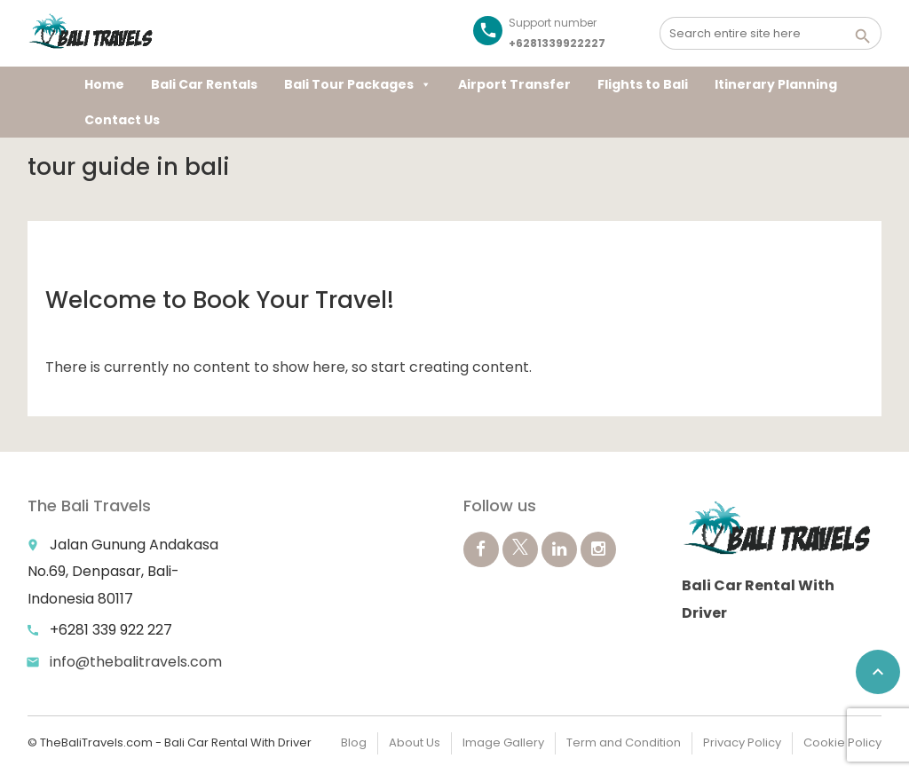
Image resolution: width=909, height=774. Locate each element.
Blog (354, 742)
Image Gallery (503, 742)
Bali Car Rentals (204, 84)
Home (104, 84)
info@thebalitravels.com (136, 662)
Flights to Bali (642, 84)
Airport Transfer (514, 84)
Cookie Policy (842, 742)
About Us (414, 742)
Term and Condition (623, 742)
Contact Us (122, 120)
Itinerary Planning (776, 84)
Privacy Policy (742, 742)
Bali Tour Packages (357, 84)
